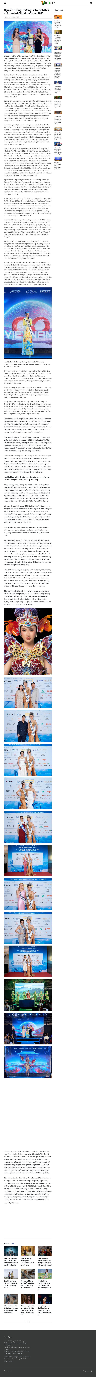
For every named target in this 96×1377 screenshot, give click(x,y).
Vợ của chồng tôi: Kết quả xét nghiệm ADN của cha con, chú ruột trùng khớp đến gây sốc (27, 1310)
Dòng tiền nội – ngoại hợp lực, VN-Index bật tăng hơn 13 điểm (57, 89)
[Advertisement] (28, 1222)
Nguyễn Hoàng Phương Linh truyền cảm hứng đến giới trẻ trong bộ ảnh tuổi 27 (44, 1285)
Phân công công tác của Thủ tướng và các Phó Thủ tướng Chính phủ (57, 23)
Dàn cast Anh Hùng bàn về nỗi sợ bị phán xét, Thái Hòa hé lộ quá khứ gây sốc (27, 1284)
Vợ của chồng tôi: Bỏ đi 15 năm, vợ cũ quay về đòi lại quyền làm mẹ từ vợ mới (11, 1309)
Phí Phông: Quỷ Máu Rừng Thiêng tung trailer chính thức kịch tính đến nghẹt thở (11, 1261)
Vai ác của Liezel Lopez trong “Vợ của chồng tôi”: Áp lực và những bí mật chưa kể (44, 1261)
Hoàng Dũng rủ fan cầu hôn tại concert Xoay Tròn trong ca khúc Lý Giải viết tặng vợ (44, 1310)
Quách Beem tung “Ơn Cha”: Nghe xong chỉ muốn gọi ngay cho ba (11, 1284)
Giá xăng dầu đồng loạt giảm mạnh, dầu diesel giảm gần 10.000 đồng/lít (58, 151)
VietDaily (10, 1371)
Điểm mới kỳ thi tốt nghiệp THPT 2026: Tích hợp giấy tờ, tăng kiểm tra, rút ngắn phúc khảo (57, 73)
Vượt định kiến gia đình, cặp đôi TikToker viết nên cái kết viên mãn (27, 1261)
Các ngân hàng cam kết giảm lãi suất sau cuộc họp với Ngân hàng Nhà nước (58, 136)
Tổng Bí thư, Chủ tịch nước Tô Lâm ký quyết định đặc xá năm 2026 (57, 166)
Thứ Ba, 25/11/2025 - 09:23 (11, 17)
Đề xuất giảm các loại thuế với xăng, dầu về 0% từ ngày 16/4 (57, 104)
